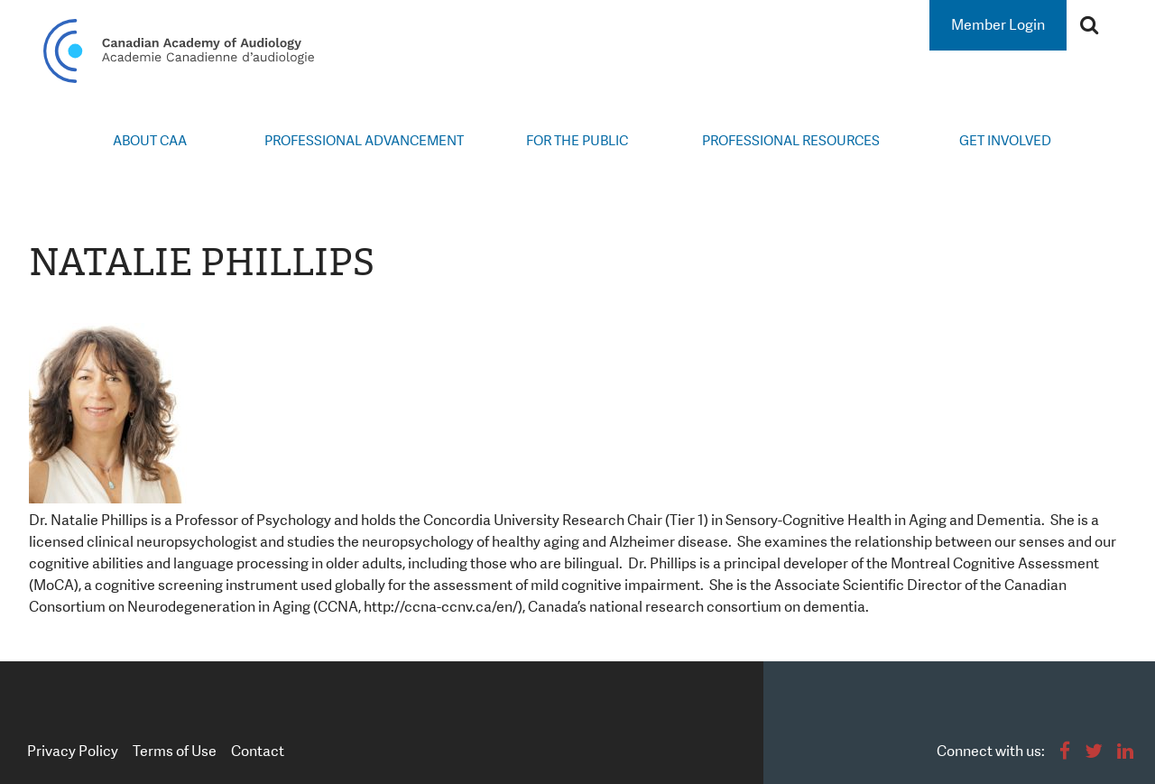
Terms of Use (175, 751)
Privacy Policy (72, 751)
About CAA (150, 141)
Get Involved (1005, 141)
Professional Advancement (364, 141)
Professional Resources (791, 141)
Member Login (998, 24)
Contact (257, 751)
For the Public (577, 141)
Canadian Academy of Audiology (178, 51)
